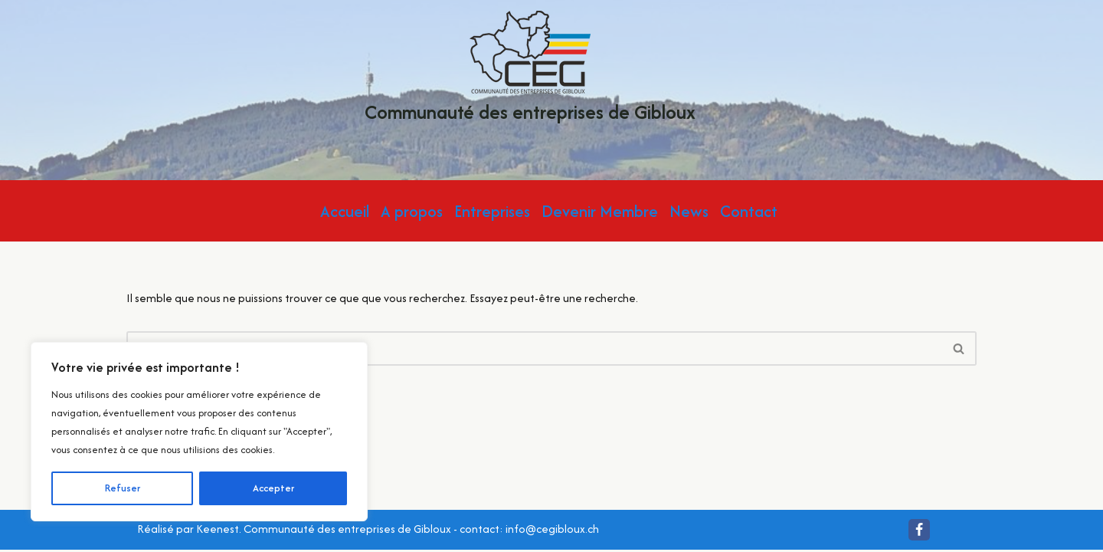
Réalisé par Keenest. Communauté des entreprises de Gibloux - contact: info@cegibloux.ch (368, 531)
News (689, 211)
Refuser (122, 488)
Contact (748, 211)
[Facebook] (919, 532)
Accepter (273, 488)
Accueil (344, 211)
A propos (412, 211)
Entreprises (492, 211)
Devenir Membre (600, 211)
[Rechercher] (534, 348)
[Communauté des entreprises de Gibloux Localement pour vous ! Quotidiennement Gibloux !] (530, 70)
